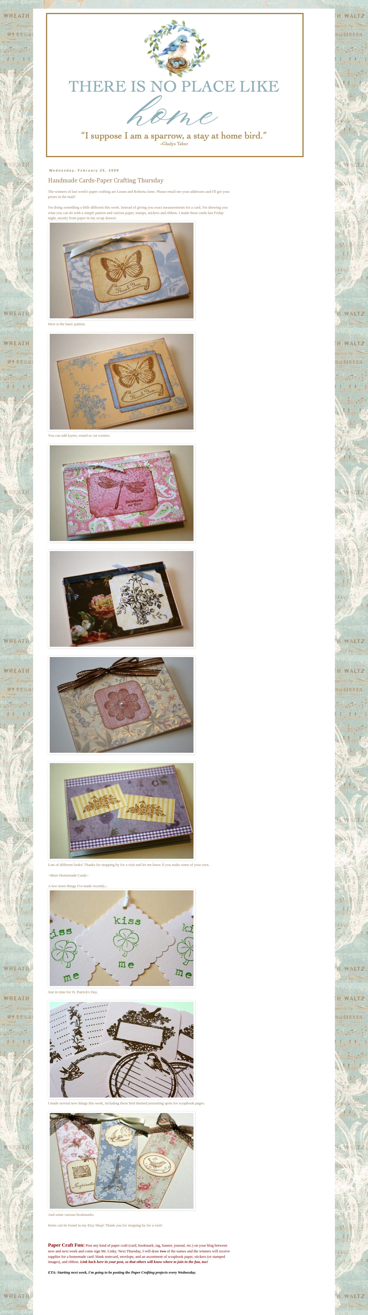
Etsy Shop (95, 1225)
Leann (121, 191)
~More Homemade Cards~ (68, 875)
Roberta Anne (144, 191)
